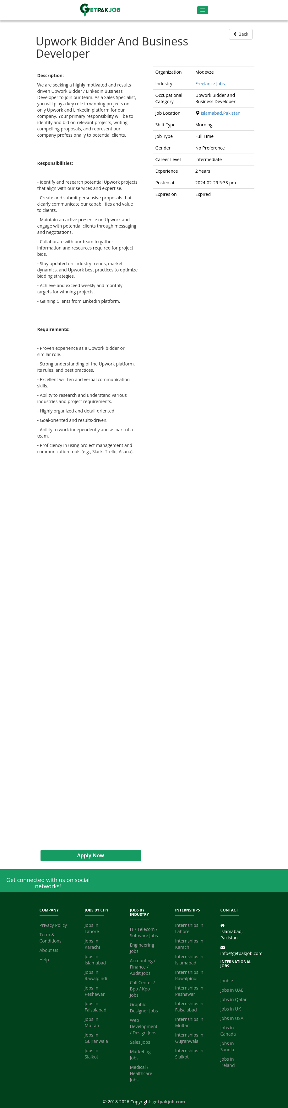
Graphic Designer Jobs (144, 1007)
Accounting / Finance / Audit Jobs (142, 967)
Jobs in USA (232, 1018)
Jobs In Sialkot (92, 1054)
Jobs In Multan (92, 1022)
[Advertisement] (87, 661)
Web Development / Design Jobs (144, 1026)
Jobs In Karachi (92, 944)
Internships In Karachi (189, 944)
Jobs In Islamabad (95, 959)
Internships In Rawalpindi (189, 975)
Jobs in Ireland (227, 1062)
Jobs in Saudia (227, 1046)
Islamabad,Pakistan (220, 113)
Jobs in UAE (232, 990)
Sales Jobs (140, 1042)
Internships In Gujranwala (189, 1038)
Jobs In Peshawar (95, 991)
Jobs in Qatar (233, 999)
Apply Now (90, 855)
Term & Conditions (51, 938)
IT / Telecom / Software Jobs (144, 932)
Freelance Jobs (210, 84)
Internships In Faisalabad (189, 1006)
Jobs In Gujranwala (96, 1038)
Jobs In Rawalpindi (96, 975)
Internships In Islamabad (189, 959)
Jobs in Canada (228, 1031)
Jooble (226, 981)
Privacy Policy (53, 925)
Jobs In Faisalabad (95, 1006)
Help (44, 960)
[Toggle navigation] (202, 10)
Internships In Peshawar (189, 991)
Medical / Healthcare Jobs (141, 1073)
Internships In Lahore (189, 928)
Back (240, 34)
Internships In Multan (189, 1022)
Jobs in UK (230, 1009)
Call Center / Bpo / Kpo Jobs (142, 988)
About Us (49, 950)
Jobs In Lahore (92, 928)
